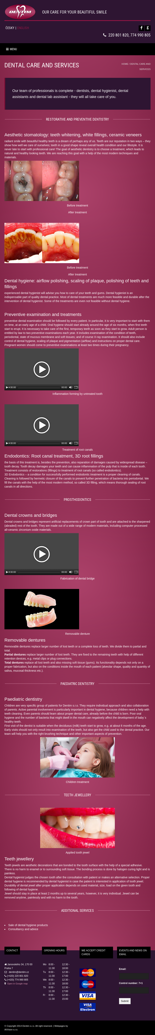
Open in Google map (17, 983)
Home (124, 64)
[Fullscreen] (76, 387)
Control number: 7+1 (131, 983)
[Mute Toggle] (71, 387)
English (23, 28)
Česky (9, 28)
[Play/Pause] (7, 387)
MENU (11, 49)
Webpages (59, 1026)
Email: (122, 969)
